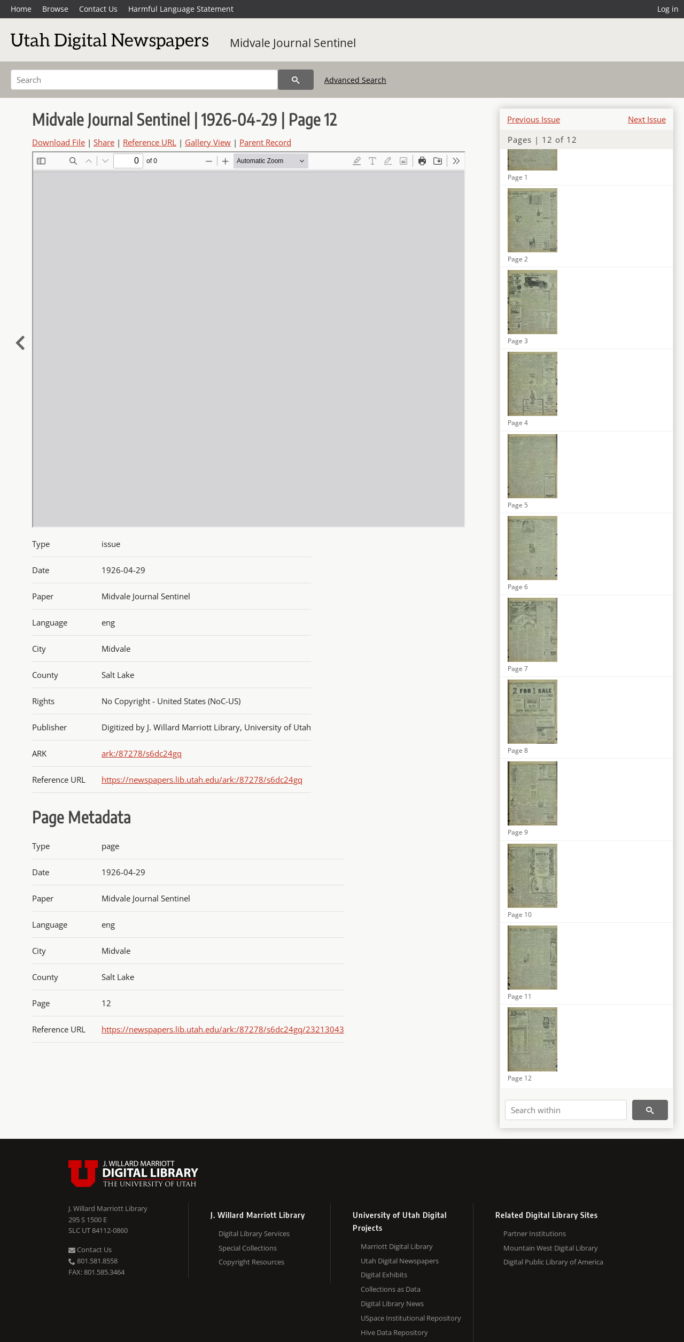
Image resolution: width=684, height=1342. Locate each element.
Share (104, 142)
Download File (58, 142)
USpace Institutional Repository (411, 1318)
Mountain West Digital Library (550, 1248)
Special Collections (248, 1248)
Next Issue (647, 119)
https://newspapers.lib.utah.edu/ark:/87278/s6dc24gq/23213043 (223, 1029)
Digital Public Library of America (553, 1262)
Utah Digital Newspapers (400, 1261)
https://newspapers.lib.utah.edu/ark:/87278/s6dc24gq (202, 779)
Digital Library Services (254, 1233)
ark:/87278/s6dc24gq (142, 753)
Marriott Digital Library (397, 1246)
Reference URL (149, 142)
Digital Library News (392, 1303)
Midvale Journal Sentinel (293, 42)
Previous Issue (533, 119)
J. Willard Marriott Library (107, 1208)
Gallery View (208, 142)
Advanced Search (355, 80)
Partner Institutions (534, 1233)
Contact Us (98, 9)
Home (21, 9)
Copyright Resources (251, 1262)
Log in (668, 9)
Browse (55, 9)
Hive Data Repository (394, 1332)
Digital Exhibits (384, 1274)
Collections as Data (391, 1289)
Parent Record (265, 142)
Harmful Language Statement (181, 9)
